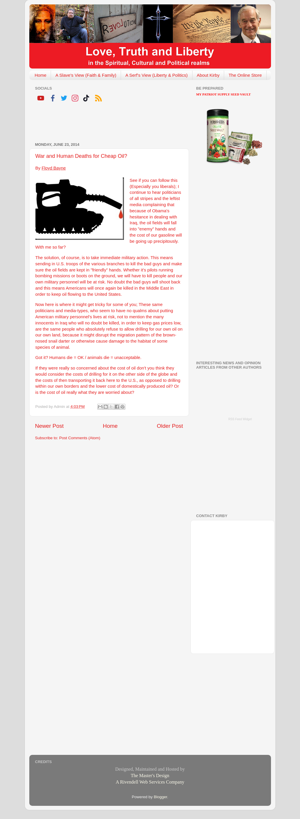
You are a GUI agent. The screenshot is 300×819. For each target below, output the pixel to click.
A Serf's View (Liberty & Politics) (156, 75)
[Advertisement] (103, 123)
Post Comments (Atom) (79, 438)
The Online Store (245, 75)
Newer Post (49, 426)
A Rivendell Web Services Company (150, 781)
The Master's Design (150, 775)
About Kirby (208, 75)
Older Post (170, 426)
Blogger (160, 797)
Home (40, 75)
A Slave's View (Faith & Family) (85, 75)
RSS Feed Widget (240, 419)
